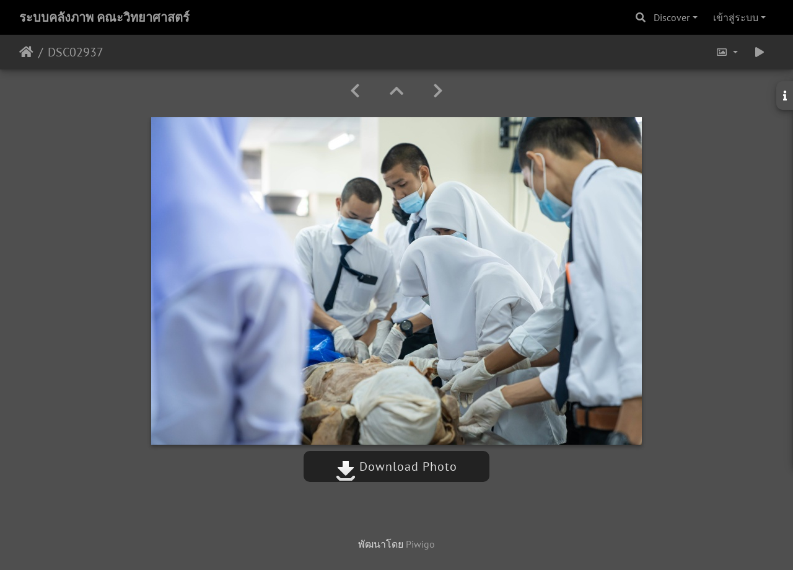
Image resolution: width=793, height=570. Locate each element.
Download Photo (396, 466)
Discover (672, 17)
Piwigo (420, 544)
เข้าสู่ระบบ (735, 17)
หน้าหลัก (26, 52)
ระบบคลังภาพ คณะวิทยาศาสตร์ (104, 17)
